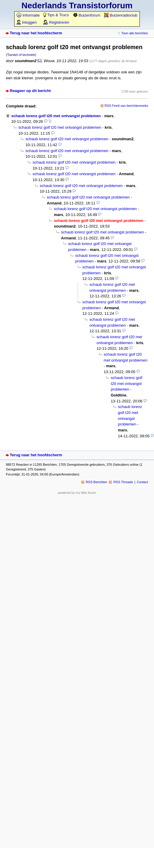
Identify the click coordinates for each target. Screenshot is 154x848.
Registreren (56, 22)
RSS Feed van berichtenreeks (126, 105)
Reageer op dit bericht (30, 90)
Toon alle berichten (134, 33)
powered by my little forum (77, 492)
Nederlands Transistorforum (77, 5)
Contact (142, 482)
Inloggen (27, 22)
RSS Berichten (96, 482)
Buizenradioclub (120, 15)
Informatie (28, 15)
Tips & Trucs (56, 15)
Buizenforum (86, 15)
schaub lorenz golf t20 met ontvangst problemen (56, 116)
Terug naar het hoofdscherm (36, 33)
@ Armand (128, 61)
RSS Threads (123, 482)
